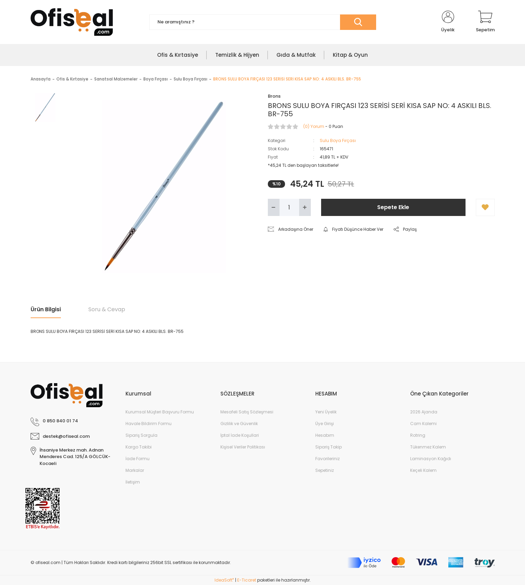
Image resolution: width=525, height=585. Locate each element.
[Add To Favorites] (485, 207)
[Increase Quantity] (305, 207)
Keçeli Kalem (423, 470)
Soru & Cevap (106, 309)
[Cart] (485, 22)
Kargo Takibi (138, 447)
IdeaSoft (224, 580)
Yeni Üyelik (326, 412)
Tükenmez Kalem (428, 447)
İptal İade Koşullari (239, 435)
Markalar (134, 470)
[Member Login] (448, 22)
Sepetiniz (324, 470)
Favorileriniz (327, 459)
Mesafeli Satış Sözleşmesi (246, 412)
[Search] (262, 22)
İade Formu (137, 459)
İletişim (132, 482)
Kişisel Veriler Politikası (242, 447)
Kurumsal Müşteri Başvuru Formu (159, 412)
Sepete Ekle (393, 207)
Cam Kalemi (423, 423)
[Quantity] (289, 207)
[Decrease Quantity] (274, 207)
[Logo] (72, 22)
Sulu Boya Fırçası (338, 140)
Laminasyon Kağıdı (430, 459)
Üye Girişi (324, 423)
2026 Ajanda (423, 412)
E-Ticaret (246, 580)
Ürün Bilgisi (46, 309)
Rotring (417, 435)
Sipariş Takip (328, 447)
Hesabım (324, 435)
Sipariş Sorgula (141, 435)
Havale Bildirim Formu (148, 423)
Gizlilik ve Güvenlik (239, 423)
